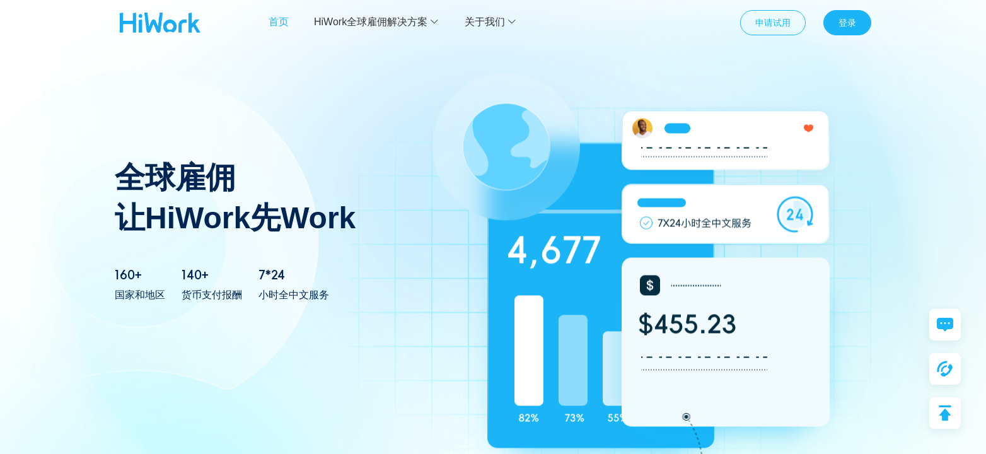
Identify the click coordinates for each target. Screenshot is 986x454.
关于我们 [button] (491, 21)
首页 (279, 21)
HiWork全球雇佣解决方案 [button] (376, 21)
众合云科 (160, 23)
